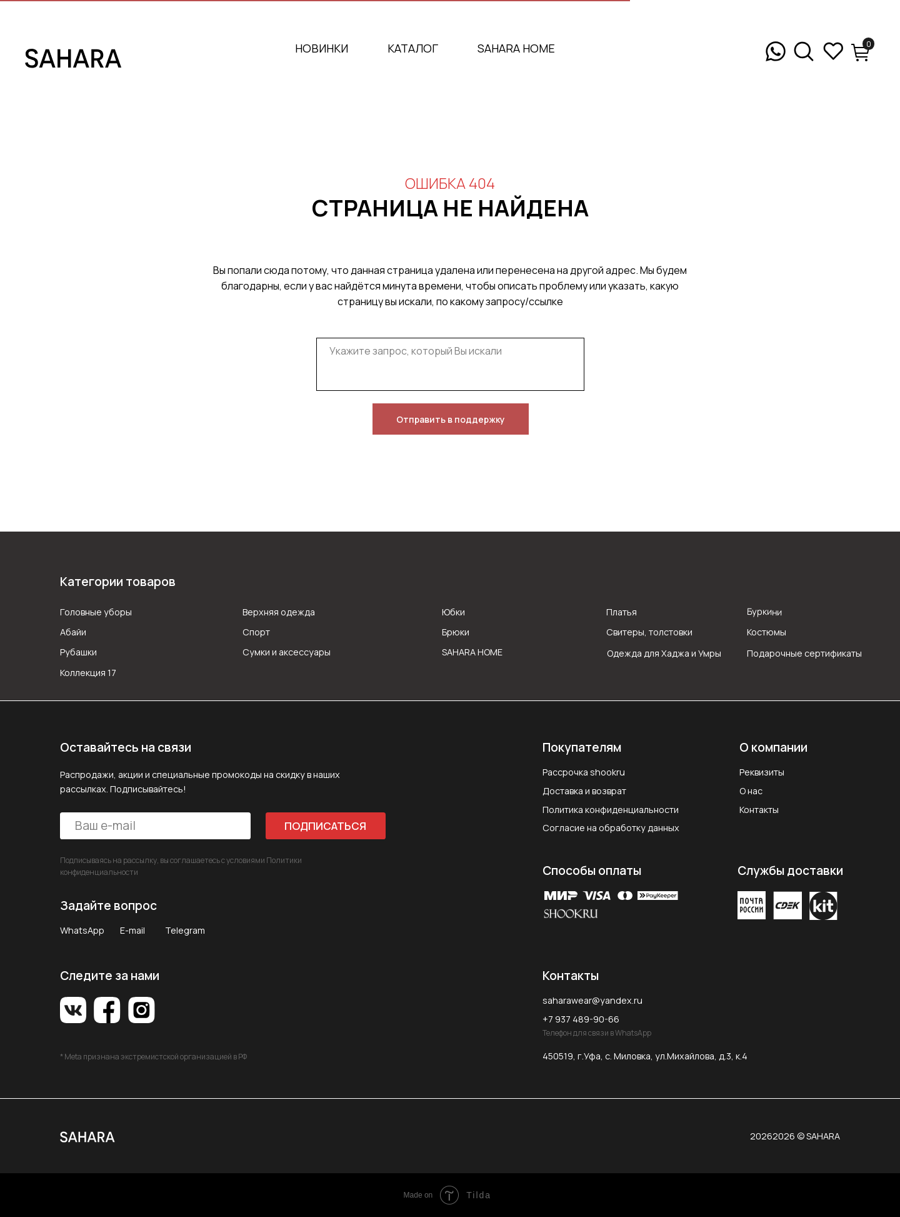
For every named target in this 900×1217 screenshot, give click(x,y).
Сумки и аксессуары (286, 652)
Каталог (413, 48)
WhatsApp (82, 930)
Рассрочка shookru (583, 772)
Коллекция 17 (88, 673)
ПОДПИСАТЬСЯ (325, 826)
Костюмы (766, 632)
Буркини (764, 611)
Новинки (321, 48)
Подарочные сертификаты (804, 653)
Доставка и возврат (584, 791)
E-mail (132, 930)
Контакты (759, 810)
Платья (621, 612)
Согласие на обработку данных (610, 828)
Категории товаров (118, 581)
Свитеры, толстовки (649, 632)
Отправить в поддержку (450, 419)
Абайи (73, 632)
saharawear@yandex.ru (592, 1000)
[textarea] (450, 364)
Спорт (256, 632)
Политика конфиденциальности (610, 810)
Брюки (455, 632)
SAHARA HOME (516, 48)
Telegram (185, 930)
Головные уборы (96, 612)
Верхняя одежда (278, 612)
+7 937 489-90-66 (580, 1019)
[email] (155, 825)
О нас (750, 791)
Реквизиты (761, 772)
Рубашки (78, 652)
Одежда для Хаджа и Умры (664, 653)
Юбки (453, 612)
